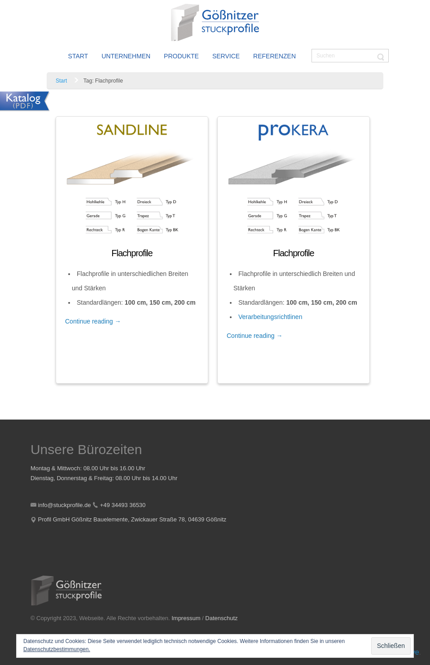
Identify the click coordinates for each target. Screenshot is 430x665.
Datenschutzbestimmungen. (56, 649)
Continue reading (93, 321)
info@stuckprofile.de (64, 505)
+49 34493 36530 (123, 505)
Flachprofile (131, 253)
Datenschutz (221, 618)
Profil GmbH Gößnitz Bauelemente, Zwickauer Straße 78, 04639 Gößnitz (132, 519)
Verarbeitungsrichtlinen (270, 316)
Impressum (185, 618)
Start (61, 81)
